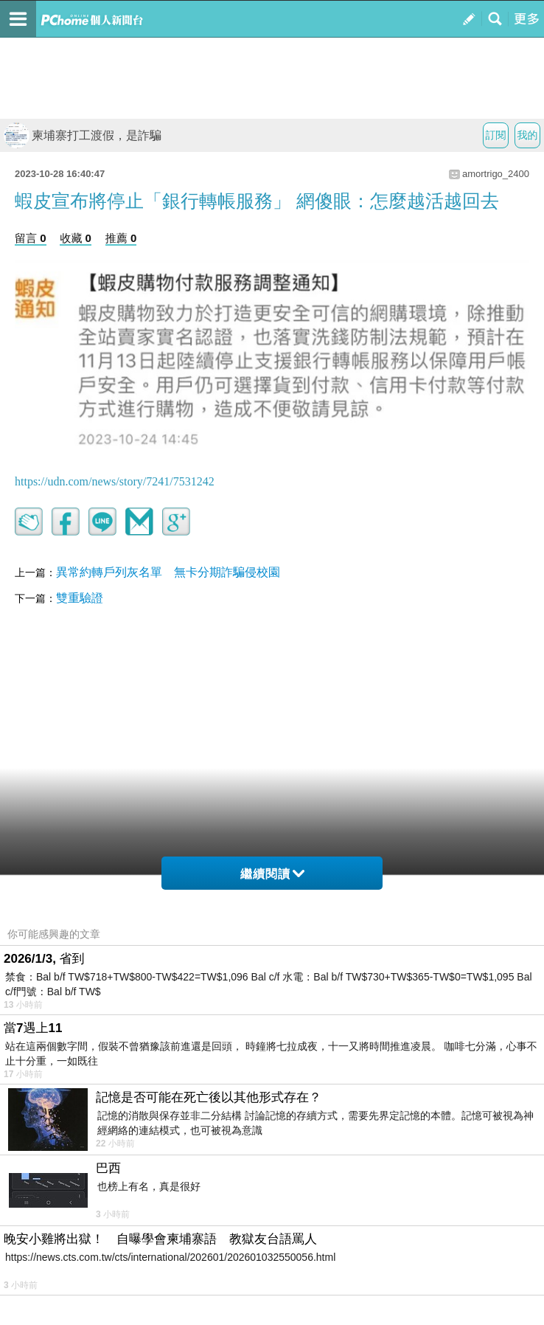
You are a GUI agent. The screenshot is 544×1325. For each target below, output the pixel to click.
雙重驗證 (79, 598)
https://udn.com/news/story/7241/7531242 (115, 481)
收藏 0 (75, 238)
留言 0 (30, 238)
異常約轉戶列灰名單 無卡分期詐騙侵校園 (168, 572)
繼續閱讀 (272, 873)
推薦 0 (121, 238)
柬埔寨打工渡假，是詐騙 (82, 135)
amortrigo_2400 (495, 173)
